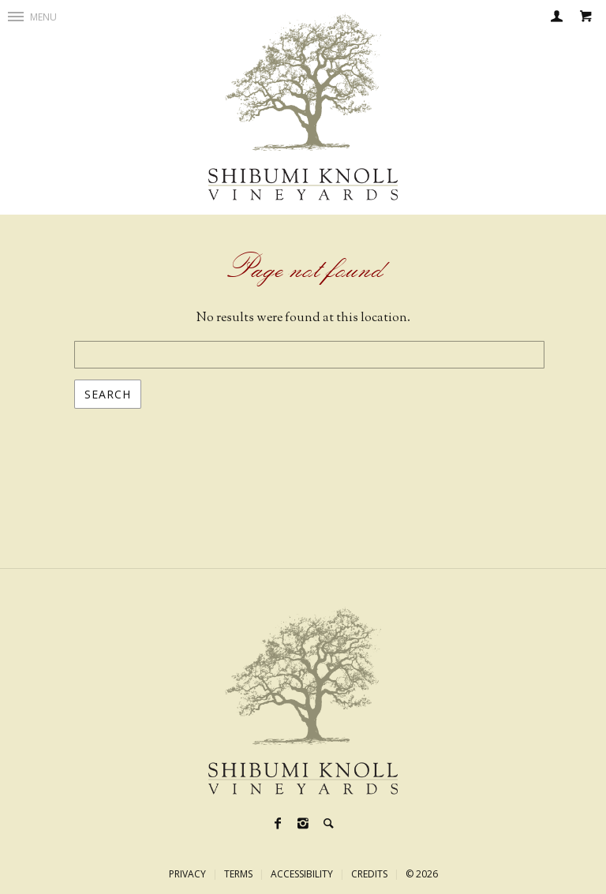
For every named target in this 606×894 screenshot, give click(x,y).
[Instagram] (303, 825)
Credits (369, 874)
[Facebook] (277, 825)
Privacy (187, 874)
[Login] (557, 18)
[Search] (328, 825)
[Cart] (585, 18)
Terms (238, 874)
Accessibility (302, 874)
